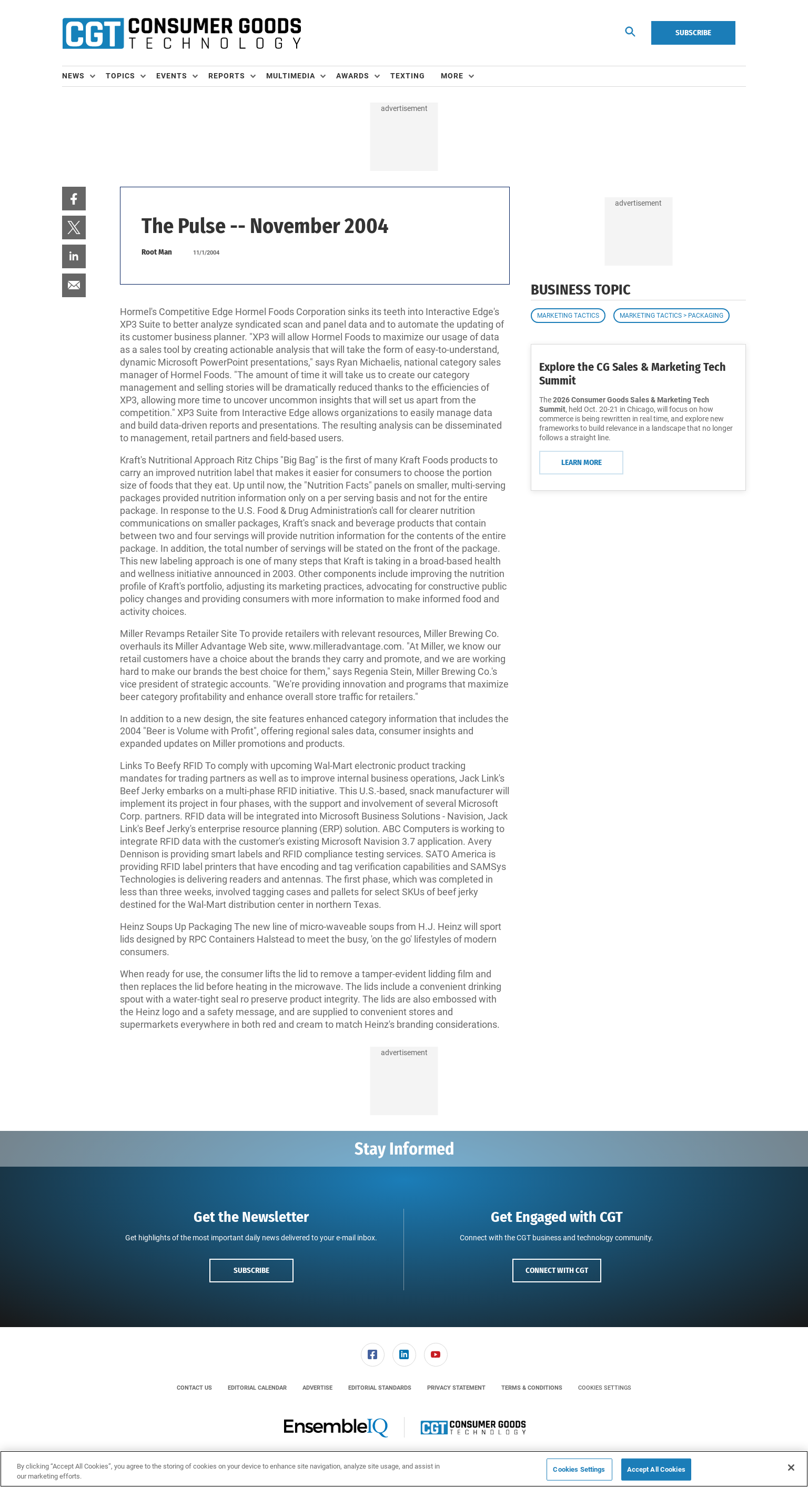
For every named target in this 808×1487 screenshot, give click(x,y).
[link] (74, 198)
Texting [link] (407, 76)
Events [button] (171, 76)
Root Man (157, 252)
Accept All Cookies (656, 1469)
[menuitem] (84, 76)
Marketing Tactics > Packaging (671, 315)
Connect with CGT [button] (557, 1270)
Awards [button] (352, 76)
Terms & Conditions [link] (531, 1387)
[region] (404, 1469)
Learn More (581, 462)
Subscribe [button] (251, 1270)
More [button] (452, 76)
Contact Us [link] (194, 1387)
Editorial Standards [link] (379, 1387)
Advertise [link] (317, 1387)
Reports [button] (226, 76)
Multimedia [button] (290, 76)
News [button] (73, 76)
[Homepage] (181, 33)
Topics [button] (120, 76)
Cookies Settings (604, 1388)
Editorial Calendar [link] (257, 1387)
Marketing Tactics (568, 315)
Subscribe (693, 32)
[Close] (791, 1467)
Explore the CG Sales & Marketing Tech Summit (632, 374)
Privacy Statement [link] (456, 1387)
